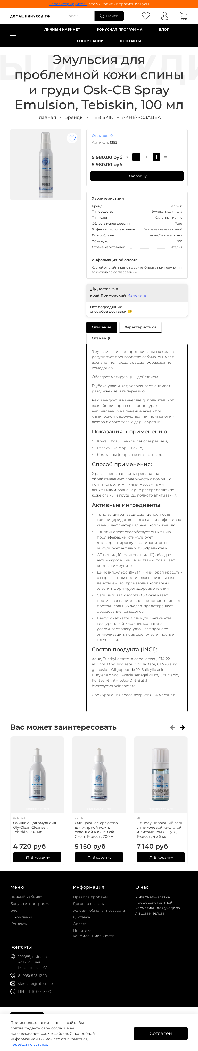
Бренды (74, 117)
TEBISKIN (103, 117)
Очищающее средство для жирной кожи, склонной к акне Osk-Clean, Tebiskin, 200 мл (96, 830)
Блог (164, 29)
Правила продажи (90, 897)
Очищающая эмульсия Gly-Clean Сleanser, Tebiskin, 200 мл (34, 827)
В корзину (137, 176)
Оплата (79, 923)
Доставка (81, 917)
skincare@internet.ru (37, 983)
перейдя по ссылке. (29, 1044)
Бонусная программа (119, 29)
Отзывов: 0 (102, 135)
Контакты (130, 41)
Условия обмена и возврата (99, 910)
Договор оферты (89, 903)
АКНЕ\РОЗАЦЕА (141, 117)
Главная (46, 117)
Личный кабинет (62, 29)
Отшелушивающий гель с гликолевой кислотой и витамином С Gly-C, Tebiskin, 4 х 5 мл (160, 830)
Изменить (136, 295)
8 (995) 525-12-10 (32, 975)
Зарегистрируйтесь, (68, 4)
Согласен (161, 1033)
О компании (90, 41)
